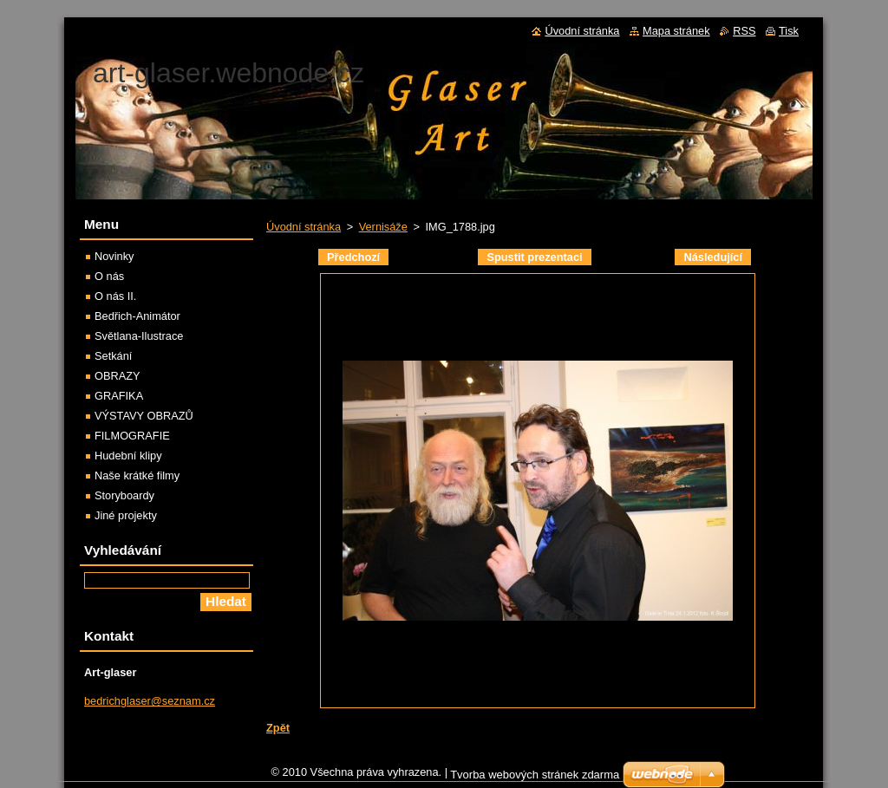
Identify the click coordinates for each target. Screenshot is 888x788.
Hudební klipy (128, 455)
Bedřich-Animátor (137, 315)
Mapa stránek (676, 30)
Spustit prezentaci (534, 257)
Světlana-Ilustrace (139, 335)
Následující (712, 257)
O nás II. (115, 296)
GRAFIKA (119, 395)
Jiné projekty (126, 515)
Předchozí (353, 257)
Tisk (789, 30)
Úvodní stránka (303, 226)
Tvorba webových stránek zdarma (534, 778)
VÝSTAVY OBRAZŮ (144, 415)
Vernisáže (383, 226)
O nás (109, 276)
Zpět (278, 727)
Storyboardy (124, 495)
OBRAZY (117, 375)
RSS (744, 30)
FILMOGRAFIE (132, 435)
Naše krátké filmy (137, 475)
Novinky (114, 256)
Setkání (113, 355)
